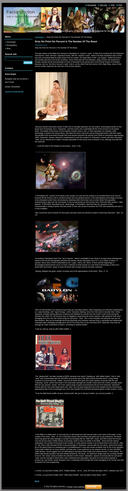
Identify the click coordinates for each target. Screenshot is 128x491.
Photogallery (12, 45)
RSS (113, 5)
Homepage (39, 37)
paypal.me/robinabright (14, 91)
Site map (103, 5)
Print (120, 5)
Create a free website (75, 487)
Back (37, 481)
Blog (8, 48)
